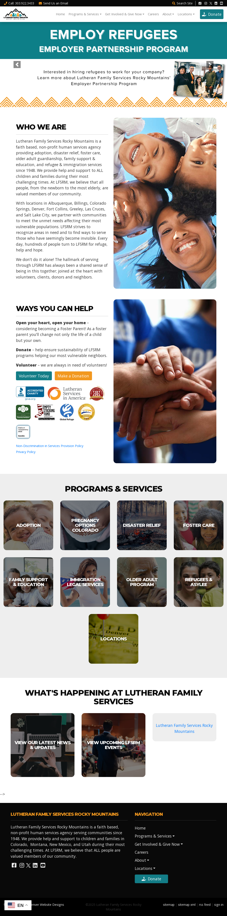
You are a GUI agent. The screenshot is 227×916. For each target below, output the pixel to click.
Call (19, 3)
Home (60, 14)
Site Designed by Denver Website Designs (34, 904)
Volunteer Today (34, 376)
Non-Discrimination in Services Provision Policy (49, 446)
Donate (211, 14)
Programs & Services (83, 14)
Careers (153, 14)
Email (53, 3)
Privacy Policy (25, 452)
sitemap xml (187, 904)
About (167, 14)
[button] (17, 64)
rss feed (205, 904)
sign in (218, 904)
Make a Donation (73, 376)
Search (182, 3)
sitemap (168, 904)
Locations (185, 14)
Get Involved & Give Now (123, 14)
